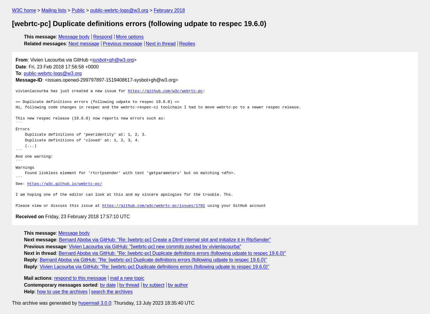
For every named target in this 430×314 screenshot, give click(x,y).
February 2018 (169, 10)
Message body (74, 36)
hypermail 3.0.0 (94, 303)
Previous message (122, 43)
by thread (129, 285)
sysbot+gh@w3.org (113, 59)
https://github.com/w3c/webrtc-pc (165, 91)
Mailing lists (53, 10)
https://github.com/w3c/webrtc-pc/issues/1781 (153, 206)
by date (107, 285)
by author (178, 285)
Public (78, 10)
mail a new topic (127, 278)
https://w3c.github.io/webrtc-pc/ (64, 184)
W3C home (24, 10)
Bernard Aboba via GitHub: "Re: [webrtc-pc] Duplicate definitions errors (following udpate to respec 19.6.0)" (172, 253)
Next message (84, 43)
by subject (153, 285)
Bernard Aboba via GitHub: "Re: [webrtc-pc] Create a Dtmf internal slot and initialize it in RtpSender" (165, 239)
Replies (187, 43)
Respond (102, 36)
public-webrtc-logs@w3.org (119, 10)
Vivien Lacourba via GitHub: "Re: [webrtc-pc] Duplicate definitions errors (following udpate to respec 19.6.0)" (154, 266)
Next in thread (161, 43)
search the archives (112, 291)
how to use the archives (62, 291)
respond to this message (80, 278)
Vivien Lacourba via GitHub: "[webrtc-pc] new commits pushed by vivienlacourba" (155, 246)
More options (130, 36)
